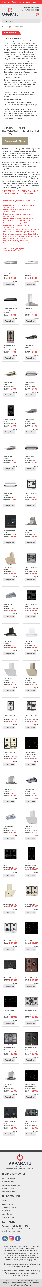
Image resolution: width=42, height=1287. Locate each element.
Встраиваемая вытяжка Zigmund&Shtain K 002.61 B (31, 347)
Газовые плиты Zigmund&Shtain (14, 238)
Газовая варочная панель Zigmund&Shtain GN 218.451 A (31, 1049)
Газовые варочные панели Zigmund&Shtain (19, 232)
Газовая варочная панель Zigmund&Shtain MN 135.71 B (10, 975)
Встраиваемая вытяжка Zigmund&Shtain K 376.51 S (9, 605)
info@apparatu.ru (14, 1231)
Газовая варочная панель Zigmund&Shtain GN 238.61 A (10, 1123)
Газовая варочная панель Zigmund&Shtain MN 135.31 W (10, 716)
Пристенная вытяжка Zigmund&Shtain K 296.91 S (31, 532)
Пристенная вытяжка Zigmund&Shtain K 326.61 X (9, 568)
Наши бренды (7, 1214)
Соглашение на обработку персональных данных (20, 1271)
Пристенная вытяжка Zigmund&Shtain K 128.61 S (31, 310)
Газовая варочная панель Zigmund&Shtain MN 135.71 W (31, 1012)
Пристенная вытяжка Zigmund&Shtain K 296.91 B (9, 642)
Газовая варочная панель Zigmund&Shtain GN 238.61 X (10, 753)
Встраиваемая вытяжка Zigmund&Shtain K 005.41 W (9, 495)
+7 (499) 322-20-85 (16, 1228)
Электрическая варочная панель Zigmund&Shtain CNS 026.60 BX (30, 938)
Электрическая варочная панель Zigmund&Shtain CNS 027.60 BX (30, 1086)
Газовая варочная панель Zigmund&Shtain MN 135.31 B (10, 421)
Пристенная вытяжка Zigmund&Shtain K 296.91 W (31, 642)
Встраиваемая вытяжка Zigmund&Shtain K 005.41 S (31, 384)
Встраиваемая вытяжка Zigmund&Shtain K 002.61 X (9, 384)
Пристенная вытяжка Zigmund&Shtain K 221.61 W (9, 679)
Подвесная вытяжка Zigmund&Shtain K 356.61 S (10, 273)
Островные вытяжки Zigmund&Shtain (16, 221)
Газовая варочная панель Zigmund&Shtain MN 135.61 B (10, 864)
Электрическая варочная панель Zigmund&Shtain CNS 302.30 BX (30, 864)
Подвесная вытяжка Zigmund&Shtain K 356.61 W (31, 273)
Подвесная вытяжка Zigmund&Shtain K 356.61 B (10, 310)
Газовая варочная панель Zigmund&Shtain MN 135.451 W (31, 716)
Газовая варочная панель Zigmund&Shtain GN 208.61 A (10, 1049)
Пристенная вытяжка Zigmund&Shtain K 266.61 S (9, 1086)
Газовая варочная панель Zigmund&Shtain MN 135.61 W (10, 938)
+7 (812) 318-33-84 (16, 1226)
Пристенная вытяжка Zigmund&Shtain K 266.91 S (9, 790)
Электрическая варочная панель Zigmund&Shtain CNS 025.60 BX (9, 1012)
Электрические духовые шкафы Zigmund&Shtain (21, 236)
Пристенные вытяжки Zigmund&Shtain (17, 243)
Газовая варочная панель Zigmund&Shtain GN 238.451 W (31, 495)
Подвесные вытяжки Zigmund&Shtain (16, 223)
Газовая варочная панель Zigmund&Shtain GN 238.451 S (31, 568)
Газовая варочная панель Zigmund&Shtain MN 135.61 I (31, 901)
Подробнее (9, 284)
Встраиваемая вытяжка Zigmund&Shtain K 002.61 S (31, 421)
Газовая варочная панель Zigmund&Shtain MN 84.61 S (31, 1123)
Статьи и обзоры (8, 1217)
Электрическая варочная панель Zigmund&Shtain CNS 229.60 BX (30, 753)
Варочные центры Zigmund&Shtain (15, 241)
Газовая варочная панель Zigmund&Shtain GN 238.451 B (10, 532)
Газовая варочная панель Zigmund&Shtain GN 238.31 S (10, 347)
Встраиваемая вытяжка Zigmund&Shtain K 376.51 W (9, 827)
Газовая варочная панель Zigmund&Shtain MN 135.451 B (31, 605)
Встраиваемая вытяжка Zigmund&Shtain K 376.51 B (31, 790)
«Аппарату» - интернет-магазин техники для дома (22, 1280)
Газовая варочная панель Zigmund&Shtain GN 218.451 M (31, 975)
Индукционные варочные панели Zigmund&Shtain (21, 234)
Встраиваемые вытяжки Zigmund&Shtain (18, 218)
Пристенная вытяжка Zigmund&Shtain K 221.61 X (31, 679)
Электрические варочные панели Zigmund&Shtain (21, 229)
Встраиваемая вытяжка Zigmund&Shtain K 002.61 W (9, 458)
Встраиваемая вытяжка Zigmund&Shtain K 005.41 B (31, 458)
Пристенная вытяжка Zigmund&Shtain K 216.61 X (9, 901)
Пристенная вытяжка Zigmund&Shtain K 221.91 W (31, 827)
